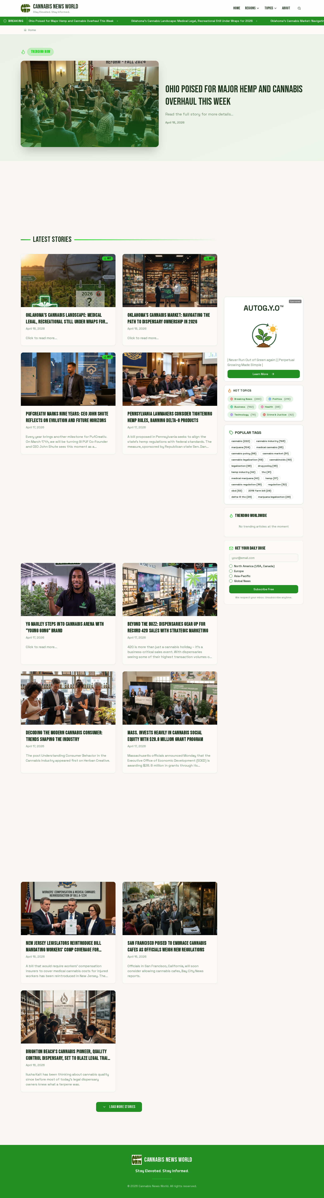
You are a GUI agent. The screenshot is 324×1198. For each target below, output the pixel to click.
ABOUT (286, 8)
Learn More (264, 374)
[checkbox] (230, 573)
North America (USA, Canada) (254, 573)
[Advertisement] (162, 191)
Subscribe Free (264, 596)
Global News (242, 588)
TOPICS (270, 8)
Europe (239, 578)
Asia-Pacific (242, 583)
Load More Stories (119, 1107)
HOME (236, 8)
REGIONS (252, 8)
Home (30, 30)
